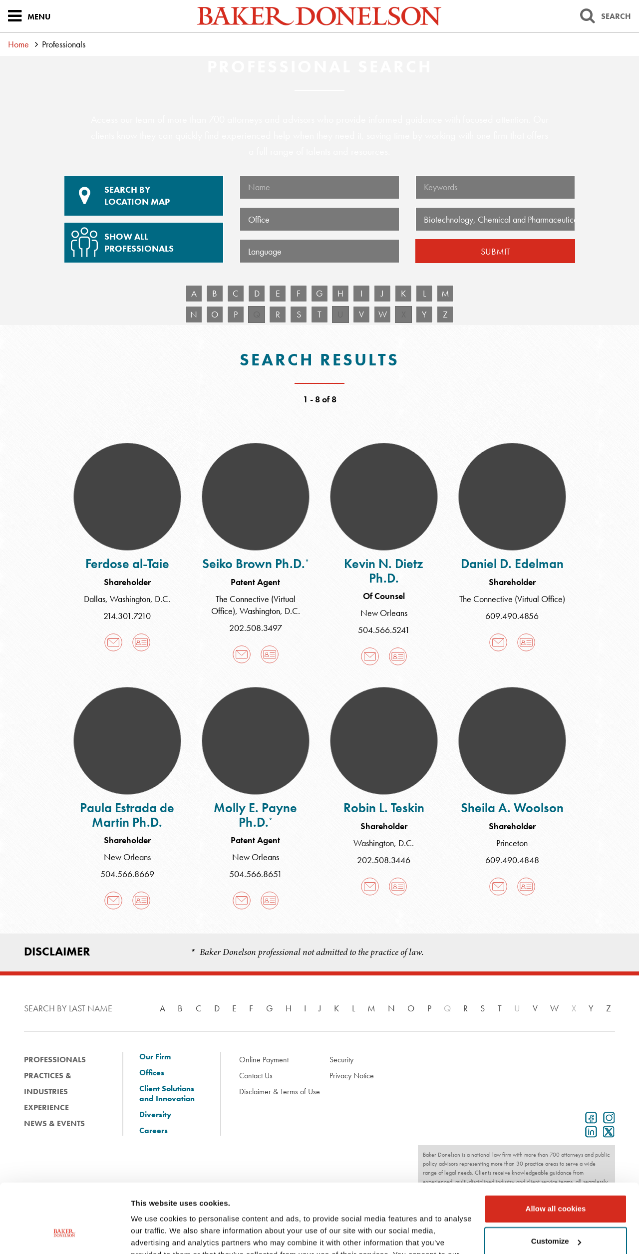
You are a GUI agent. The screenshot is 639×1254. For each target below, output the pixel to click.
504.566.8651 (255, 874)
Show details (154, 1234)
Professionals (55, 1059)
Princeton (512, 843)
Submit (495, 251)
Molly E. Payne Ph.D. (255, 815)
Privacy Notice (351, 1075)
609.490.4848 (512, 860)
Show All (142, 239)
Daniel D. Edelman (512, 563)
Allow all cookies (556, 1149)
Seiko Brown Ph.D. (255, 563)
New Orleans (383, 613)
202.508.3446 (383, 860)
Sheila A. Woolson (512, 807)
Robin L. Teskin (383, 807)
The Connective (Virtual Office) (512, 599)
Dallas (94, 599)
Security (341, 1059)
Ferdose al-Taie (127, 563)
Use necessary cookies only (556, 1214)
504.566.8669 (127, 874)
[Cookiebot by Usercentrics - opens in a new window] (64, 1234)
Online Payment (264, 1059)
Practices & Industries (47, 1083)
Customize (556, 1181)
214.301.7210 (127, 616)
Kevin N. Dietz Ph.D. (383, 571)
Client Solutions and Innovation (167, 1094)
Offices (151, 1073)
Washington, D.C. (140, 599)
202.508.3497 (255, 627)
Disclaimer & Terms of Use (279, 1091)
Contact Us (256, 1075)
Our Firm (155, 1057)
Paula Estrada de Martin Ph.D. (127, 815)
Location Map (143, 196)
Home (18, 44)
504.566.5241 (384, 629)
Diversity (155, 1115)
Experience (46, 1107)
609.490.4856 (512, 616)
